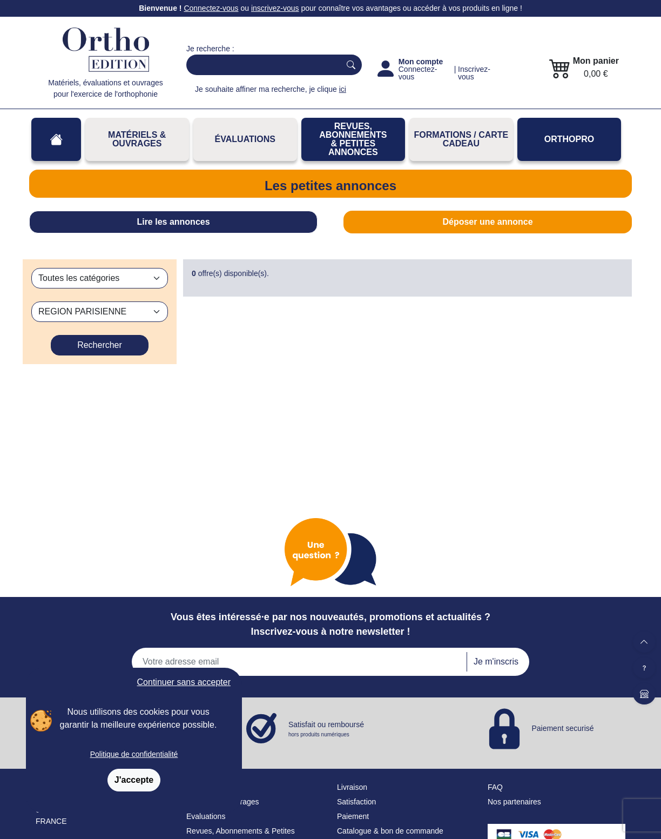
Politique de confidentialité (134, 754)
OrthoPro (569, 139)
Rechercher (99, 345)
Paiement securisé (562, 727)
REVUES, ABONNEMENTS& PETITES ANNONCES (353, 139)
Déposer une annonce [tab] (487, 221)
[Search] (261, 65)
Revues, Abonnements (224, 831)
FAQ (495, 787)
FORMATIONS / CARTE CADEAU (461, 139)
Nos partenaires (514, 801)
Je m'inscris (496, 661)
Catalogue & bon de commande (390, 831)
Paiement (353, 816)
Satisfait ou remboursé (326, 729)
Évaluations (245, 139)
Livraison (352, 787)
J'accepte (133, 779)
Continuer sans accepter (184, 682)
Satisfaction (356, 801)
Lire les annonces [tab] (173, 221)
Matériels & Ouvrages (137, 139)
